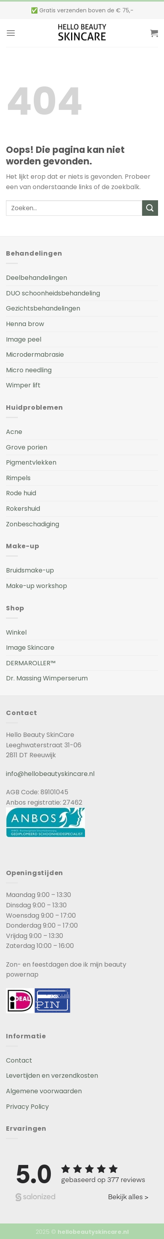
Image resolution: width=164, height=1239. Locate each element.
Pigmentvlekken (31, 462)
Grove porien (26, 447)
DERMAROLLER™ (31, 663)
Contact (19, 1060)
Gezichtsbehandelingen (43, 308)
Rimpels (18, 478)
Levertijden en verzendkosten (52, 1075)
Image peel (23, 339)
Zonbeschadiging (32, 524)
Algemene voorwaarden (44, 1091)
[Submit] (150, 208)
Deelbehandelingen (36, 277)
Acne (14, 431)
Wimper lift (23, 385)
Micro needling (29, 370)
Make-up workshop (36, 585)
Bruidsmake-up (30, 570)
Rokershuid (23, 508)
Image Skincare (30, 647)
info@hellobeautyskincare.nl (50, 773)
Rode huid (21, 493)
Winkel (16, 632)
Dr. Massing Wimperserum (47, 678)
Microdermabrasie (35, 354)
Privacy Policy (27, 1106)
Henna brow (25, 323)
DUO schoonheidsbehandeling (53, 293)
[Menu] (10, 33)
